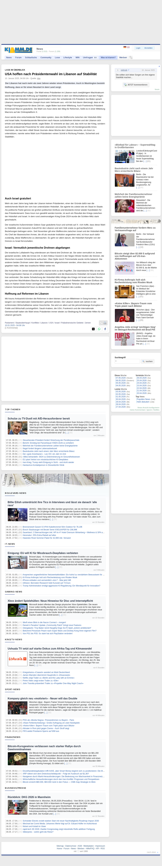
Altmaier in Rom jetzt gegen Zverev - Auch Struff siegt (46, 728)
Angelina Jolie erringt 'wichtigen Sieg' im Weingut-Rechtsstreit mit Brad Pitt (135, 328)
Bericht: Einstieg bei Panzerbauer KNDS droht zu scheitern (48, 443)
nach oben (151, 852)
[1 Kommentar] (11, 328)
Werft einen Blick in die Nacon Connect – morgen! (44, 622)
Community (45, 57)
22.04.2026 (142, 388)
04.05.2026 (121, 385)
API (97, 848)
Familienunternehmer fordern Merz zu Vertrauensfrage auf (135, 229)
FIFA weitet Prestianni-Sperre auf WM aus (41, 731)
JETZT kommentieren (135, 84)
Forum (18, 57)
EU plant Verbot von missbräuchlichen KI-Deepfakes (45, 459)
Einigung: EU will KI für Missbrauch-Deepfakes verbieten (43, 553)
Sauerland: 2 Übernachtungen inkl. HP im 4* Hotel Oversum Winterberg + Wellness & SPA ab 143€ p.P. (67, 532)
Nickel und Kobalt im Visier (34, 826)
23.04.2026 (142, 385)
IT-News (10, 544)
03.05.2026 (121, 391)
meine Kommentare (137, 410)
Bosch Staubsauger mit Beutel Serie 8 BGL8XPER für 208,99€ (50, 530)
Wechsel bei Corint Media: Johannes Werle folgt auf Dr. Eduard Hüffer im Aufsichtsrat (60, 823)
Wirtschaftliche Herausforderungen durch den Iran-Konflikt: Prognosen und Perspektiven (61, 779)
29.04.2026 (121, 402)
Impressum (100, 846)
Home (59, 848)
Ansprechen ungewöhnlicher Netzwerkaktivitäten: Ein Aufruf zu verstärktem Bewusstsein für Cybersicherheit (69, 575)
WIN (77, 57)
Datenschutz (70, 846)
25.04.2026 (142, 380)
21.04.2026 (142, 390)
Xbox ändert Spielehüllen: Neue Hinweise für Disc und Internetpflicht (50, 600)
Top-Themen (12, 409)
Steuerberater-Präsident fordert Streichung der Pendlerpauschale (51, 440)
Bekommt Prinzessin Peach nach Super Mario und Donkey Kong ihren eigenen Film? (59, 631)
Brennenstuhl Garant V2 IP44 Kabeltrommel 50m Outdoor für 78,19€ (52, 527)
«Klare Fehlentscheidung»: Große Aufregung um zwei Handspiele (51, 723)
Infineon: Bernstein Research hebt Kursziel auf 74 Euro (46, 583)
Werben (123, 57)
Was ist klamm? (108, 57)
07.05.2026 (121, 378)
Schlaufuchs (31, 57)
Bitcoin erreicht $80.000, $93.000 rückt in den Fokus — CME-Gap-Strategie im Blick (59, 782)
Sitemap (60, 846)
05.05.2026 (121, 383)
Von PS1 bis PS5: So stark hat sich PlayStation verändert (47, 633)
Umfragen (90, 57)
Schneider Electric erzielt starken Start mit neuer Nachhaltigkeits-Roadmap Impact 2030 (61, 821)
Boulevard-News (15, 493)
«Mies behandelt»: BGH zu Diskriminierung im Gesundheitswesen (51, 457)
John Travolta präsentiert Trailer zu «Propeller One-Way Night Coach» (53, 683)
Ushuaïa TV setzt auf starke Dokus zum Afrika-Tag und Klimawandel (50, 648)
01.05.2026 (121, 397)
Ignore (149, 410)
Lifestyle (67, 57)
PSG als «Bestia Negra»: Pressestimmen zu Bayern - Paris (48, 720)
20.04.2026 (142, 393)
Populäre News (143, 399)
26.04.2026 (142, 378)
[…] (67, 433)
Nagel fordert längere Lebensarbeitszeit (40, 448)
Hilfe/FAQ (90, 848)
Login (138, 48)
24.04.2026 (142, 383)
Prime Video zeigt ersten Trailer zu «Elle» (41, 680)
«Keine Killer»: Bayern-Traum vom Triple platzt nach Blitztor (48, 725)
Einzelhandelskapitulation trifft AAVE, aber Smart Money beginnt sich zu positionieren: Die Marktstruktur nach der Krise (74, 771)
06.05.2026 (121, 380)
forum (157, 89)
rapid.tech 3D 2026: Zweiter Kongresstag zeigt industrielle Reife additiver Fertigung (59, 829)
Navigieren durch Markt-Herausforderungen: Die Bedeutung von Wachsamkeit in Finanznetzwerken (66, 776)
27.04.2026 (121, 407)
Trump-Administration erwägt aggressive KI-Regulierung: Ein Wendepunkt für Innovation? (61, 586)
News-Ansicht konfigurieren (148, 408)
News (9, 57)
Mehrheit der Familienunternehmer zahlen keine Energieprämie (50, 446)
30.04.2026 (121, 399)
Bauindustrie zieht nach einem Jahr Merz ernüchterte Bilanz (49, 451)
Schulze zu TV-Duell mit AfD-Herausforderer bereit (39, 418)
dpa (38, 78)
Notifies (156, 410)
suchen (147, 361)
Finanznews (12, 737)
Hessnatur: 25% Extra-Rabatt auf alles (39, 535)
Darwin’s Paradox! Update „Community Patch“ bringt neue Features (52, 625)
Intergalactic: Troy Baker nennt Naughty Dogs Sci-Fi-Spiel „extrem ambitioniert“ (57, 628)
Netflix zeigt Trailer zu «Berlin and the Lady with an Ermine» (49, 678)
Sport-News (12, 689)
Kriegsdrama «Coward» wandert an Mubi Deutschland (46, 672)
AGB (80, 846)
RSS (103, 848)
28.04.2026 (121, 404)
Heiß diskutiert (143, 402)
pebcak (124, 70)
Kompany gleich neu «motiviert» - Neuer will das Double (42, 698)
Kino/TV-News (13, 639)
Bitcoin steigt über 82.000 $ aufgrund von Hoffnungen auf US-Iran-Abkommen (135, 256)
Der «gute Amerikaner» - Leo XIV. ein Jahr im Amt (44, 454)
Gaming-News (13, 591)
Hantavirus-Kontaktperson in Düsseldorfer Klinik (43, 465)
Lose (57, 57)
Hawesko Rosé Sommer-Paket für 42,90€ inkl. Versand (46, 538)
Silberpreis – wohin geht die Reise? (38, 832)
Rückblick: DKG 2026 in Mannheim (29, 797)
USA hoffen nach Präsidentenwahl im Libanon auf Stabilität (51, 74)
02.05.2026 (121, 394)
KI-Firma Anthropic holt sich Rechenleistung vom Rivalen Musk (50, 577)
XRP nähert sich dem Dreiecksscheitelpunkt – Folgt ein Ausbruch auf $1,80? (56, 774)
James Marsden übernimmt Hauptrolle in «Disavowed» (46, 675)
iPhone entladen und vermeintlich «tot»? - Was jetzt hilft (47, 580)
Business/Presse (15, 788)
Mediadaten (89, 846)
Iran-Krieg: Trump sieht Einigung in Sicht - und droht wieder (48, 462)
